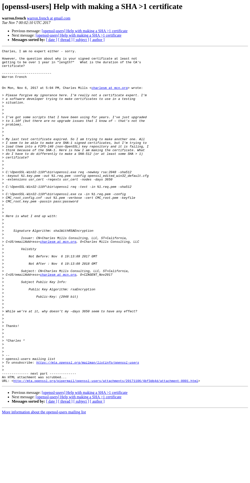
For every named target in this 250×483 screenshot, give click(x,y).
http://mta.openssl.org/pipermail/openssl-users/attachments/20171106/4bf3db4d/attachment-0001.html (105, 447)
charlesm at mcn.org (110, 96)
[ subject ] (81, 40)
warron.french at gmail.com (49, 18)
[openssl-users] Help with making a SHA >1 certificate (85, 31)
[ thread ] (65, 40)
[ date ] (51, 40)
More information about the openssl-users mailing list (44, 479)
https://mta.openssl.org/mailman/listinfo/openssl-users (87, 425)
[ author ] (97, 40)
